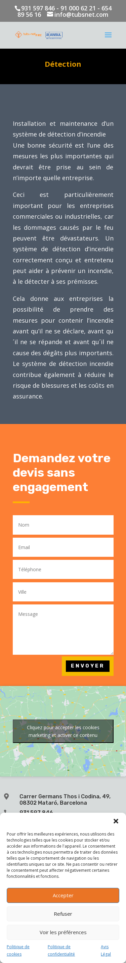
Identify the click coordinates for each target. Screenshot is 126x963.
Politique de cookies (18, 950)
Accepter (63, 895)
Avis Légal (106, 950)
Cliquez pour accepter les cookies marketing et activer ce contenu (63, 731)
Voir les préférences (63, 932)
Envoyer (87, 666)
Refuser (63, 913)
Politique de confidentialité (61, 950)
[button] (116, 821)
